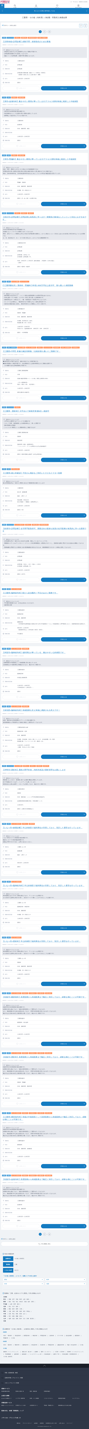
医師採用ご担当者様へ (83, 1)
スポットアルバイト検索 (12, 1383)
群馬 (32, 1301)
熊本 (20, 1318)
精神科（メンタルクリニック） (75, 1351)
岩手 (13, 1299)
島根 (20, 1313)
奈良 (5, 1283)
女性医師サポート (34, 1405)
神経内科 (35, 1335)
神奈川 (21, 1301)
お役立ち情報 (5, 1395)
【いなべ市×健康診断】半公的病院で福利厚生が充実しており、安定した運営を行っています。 (43, 828)
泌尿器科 (16, 1354)
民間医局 (5, 2)
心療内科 (51, 1335)
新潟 (18, 1304)
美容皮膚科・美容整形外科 (69, 1354)
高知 (20, 1316)
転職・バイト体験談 (34, 1398)
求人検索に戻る (46, 1244)
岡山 (13, 1313)
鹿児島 (32, 1318)
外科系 (5, 1341)
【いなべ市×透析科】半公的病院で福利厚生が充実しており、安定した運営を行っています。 (42, 941)
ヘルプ (71, 1)
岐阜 (47, 1279)
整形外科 (17, 1345)
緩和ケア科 (56, 1354)
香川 (10, 1316)
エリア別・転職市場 (20, 1398)
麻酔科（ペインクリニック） (11, 1351)
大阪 (10, 1311)
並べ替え (81, 24)
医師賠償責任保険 (5, 1391)
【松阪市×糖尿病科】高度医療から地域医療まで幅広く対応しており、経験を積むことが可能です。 (44, 997)
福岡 (10, 1318)
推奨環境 (42, 1423)
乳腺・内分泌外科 (72, 1345)
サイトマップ (69, 1423)
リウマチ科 (60, 1335)
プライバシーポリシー (27, 1423)
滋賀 (47, 1283)
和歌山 (28, 1311)
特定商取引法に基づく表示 (51, 1423)
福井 (17, 1306)
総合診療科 (69, 1335)
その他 (13, 1338)
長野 (14, 1304)
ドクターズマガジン (48, 1398)
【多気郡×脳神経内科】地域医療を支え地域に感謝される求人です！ (31, 710)
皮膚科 (36, 1351)
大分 (24, 1318)
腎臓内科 (5, 1338)
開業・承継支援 (33, 1391)
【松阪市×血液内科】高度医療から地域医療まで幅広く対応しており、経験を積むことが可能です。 (44, 1179)
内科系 (5, 1332)
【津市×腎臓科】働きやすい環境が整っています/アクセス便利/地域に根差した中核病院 (39, 159)
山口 (24, 1313)
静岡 (17, 1309)
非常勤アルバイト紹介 (21, 1405)
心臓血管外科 (60, 1345)
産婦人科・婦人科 (27, 1351)
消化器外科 (34, 1345)
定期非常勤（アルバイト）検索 (14, 1377)
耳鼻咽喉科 (8, 1354)
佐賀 (13, 1318)
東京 (10, 1301)
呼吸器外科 (51, 1345)
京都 (13, 1311)
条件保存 (85, 24)
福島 (28, 1299)
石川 (13, 1306)
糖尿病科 (77, 1335)
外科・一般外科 (7, 1345)
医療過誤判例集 (61, 1398)
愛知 (5, 1279)
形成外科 (42, 1345)
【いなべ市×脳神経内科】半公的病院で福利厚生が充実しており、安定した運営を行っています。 (43, 886)
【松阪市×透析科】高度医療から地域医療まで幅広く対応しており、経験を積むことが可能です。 (43, 1057)
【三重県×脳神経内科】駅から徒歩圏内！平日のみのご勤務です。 (30, 593)
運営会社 (18, 1423)
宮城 (17, 1299)
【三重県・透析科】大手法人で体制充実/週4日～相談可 (26, 411)
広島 (10, 1313)
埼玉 (17, 1301)
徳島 (13, 1316)
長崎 (17, 1318)
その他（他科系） (8, 1356)
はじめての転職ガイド (6, 1398)
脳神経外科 (25, 1345)
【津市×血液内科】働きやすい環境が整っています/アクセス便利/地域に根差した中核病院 (40, 101)
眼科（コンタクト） (46, 1351)
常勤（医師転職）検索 (11, 1372)
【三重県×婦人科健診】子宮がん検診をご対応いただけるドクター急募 (32, 473)
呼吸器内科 (43, 1335)
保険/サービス (5, 1388)
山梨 (11, 1304)
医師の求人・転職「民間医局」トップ (12, 1410)
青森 (10, 1299)
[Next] (86, 11)
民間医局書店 (47, 1391)
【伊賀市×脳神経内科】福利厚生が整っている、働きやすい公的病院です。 (34, 653)
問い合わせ (75, 1)
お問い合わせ (62, 1423)
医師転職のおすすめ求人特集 (64, 1405)
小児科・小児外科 (59, 1351)
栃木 (29, 1301)
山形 (24, 1299)
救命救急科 (47, 1354)
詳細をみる (63, 88)
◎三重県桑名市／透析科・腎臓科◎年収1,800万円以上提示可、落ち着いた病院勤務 (38, 285)
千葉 (13, 1301)
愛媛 (17, 1316)
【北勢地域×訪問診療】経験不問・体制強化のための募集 (27, 42)
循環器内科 (27, 1335)
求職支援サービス (6, 1402)
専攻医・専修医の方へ (49, 1405)
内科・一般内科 (7, 1335)
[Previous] (2, 11)
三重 (20, 1309)
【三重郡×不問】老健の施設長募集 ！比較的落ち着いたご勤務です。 (32, 351)
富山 (10, 1306)
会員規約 (36, 1423)
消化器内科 (18, 1335)
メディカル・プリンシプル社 (9, 1417)
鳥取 (17, 1313)
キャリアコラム (76, 1398)
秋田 (20, 1299)
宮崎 (28, 1318)
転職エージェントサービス (7, 1405)
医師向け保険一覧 (20, 1391)
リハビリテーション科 (36, 1354)
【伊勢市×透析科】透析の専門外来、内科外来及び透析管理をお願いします (34, 770)
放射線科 (24, 1354)
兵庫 (17, 1311)
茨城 (25, 1301)
